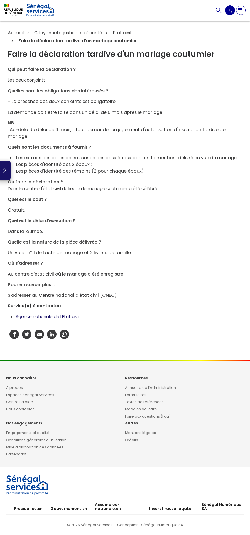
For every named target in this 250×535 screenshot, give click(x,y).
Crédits (131, 440)
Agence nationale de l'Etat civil (47, 317)
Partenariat (16, 454)
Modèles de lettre (141, 409)
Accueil (16, 33)
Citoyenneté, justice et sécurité (67, 33)
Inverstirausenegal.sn (171, 508)
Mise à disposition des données (34, 447)
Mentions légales (140, 433)
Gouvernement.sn (68, 508)
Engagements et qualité (28, 433)
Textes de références (144, 402)
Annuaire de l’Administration (150, 387)
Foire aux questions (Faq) (148, 416)
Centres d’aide (19, 402)
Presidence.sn (28, 508)
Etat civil (121, 33)
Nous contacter (20, 409)
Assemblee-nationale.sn (108, 506)
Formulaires (135, 395)
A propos (14, 387)
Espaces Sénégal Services (30, 395)
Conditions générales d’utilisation (36, 440)
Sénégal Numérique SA (221, 506)
